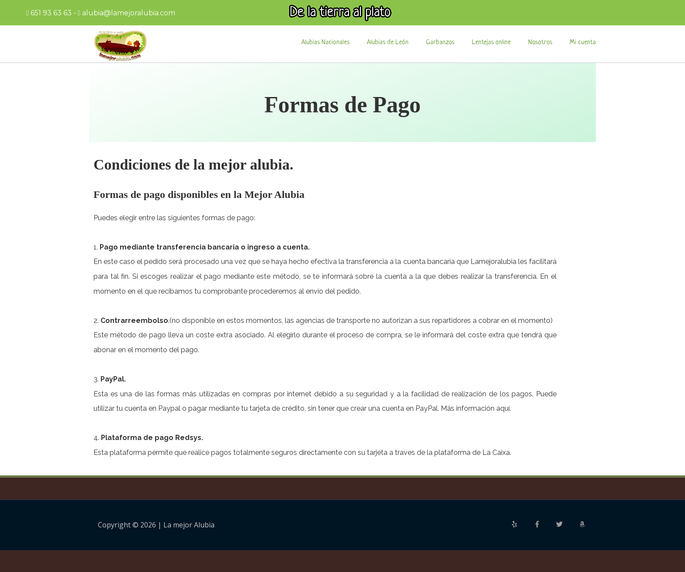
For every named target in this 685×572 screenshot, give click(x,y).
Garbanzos (440, 42)
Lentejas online (491, 42)
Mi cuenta (583, 42)
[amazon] (583, 524)
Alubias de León (387, 42)
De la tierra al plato (340, 12)
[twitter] (566, 524)
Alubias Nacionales (325, 42)
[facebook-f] (544, 524)
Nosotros (540, 42)
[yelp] (521, 524)
